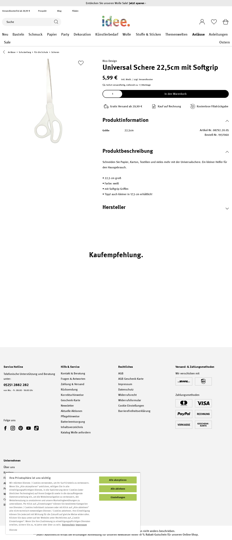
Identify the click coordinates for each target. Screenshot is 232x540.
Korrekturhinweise (72, 395)
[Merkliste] (213, 22)
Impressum (125, 384)
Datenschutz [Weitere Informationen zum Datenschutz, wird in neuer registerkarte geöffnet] (68, 524)
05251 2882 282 (16, 384)
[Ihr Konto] (201, 21)
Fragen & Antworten (73, 379)
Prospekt (42, 10)
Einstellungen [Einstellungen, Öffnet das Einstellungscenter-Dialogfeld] (118, 497)
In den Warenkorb (176, 94)
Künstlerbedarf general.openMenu (120, 34)
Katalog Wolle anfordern (76, 432)
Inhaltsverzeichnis (72, 427)
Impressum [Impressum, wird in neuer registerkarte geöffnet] (81, 524)
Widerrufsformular (129, 400)
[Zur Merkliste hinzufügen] (81, 63)
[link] (6, 428)
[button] (5, 52)
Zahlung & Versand (72, 384)
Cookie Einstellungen (131, 405)
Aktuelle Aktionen (71, 411)
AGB (120, 373)
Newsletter (67, 405)
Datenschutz (125, 389)
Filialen (75, 10)
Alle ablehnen (118, 488)
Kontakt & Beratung (73, 373)
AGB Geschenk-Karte (130, 379)
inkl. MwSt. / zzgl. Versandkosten (137, 80)
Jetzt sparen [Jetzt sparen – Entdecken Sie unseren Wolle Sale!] (137, 3)
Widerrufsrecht (127, 395)
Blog (59, 10)
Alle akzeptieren (117, 480)
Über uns (9, 467)
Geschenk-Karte (70, 400)
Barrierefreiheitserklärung (134, 411)
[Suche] (26, 22)
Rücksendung (69, 389)
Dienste (13, 529)
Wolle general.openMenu (133, 34)
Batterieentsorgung (73, 422)
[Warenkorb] (225, 22)
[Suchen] (56, 22)
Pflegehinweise (70, 416)
